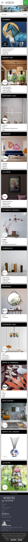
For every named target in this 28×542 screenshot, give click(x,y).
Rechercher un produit (6, 515)
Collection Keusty (6, 203)
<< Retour (25, 14)
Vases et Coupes (6, 282)
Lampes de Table (6, 90)
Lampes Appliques (6, 87)
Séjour (3, 506)
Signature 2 (5, 168)
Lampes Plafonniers (7, 91)
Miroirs (3, 126)
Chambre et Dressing (6, 507)
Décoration (4, 14)
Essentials (4, 164)
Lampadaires (5, 280)
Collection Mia (5, 204)
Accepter (20, 540)
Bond (3, 396)
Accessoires (5, 317)
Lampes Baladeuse (6, 88)
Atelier (3, 395)
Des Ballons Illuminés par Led (9, 244)
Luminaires (4, 125)
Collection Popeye (6, 206)
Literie (3, 510)
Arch (3, 392)
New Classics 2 (6, 357)
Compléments (5, 509)
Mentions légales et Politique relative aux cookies (12, 527)
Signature (4, 166)
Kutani (3, 353)
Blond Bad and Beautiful (8, 49)
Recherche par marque (6, 517)
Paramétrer (13, 540)
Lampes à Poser (6, 279)
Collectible (4, 163)
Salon (3, 502)
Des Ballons (5, 242)
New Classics (5, 355)
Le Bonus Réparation (6, 520)
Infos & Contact (5, 530)
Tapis (3, 130)
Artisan (4, 393)
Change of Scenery (6, 50)
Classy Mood (5, 52)
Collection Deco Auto (7, 201)
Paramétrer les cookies (6, 529)
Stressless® (4, 504)
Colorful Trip (5, 53)
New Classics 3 (6, 358)
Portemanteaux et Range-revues (10, 128)
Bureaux (4, 241)
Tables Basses (5, 277)
